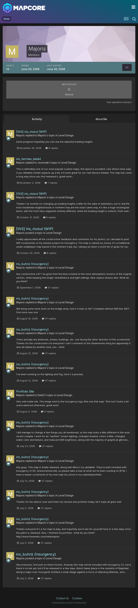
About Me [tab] (101, 119)
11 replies (47, 411)
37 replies (52, 287)
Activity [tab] (37, 119)
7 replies (51, 182)
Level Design (66, 135)
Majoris (20, 135)
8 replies (51, 148)
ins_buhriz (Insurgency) (32, 264)
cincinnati (43, 162)
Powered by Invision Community (69, 602)
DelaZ (41, 395)
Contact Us (62, 598)
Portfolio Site (25, 391)
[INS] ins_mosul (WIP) (31, 131)
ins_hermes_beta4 (28, 159)
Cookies (77, 598)
